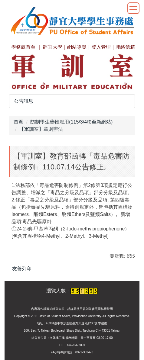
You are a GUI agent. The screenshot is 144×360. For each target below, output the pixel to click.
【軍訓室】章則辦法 (41, 129)
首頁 (18, 121)
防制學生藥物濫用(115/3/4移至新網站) (71, 121)
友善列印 (21, 268)
